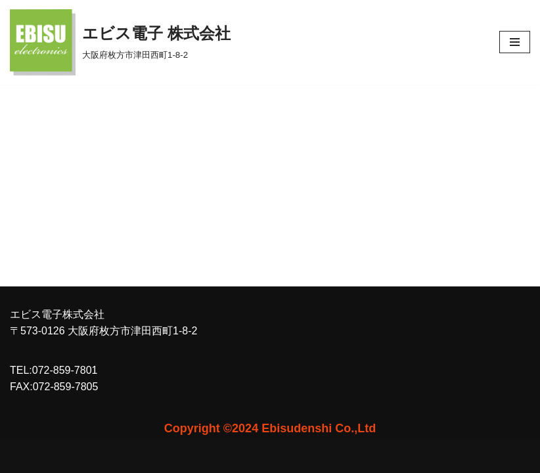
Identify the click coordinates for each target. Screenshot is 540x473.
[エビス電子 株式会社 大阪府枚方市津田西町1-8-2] (120, 42)
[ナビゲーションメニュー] (514, 42)
